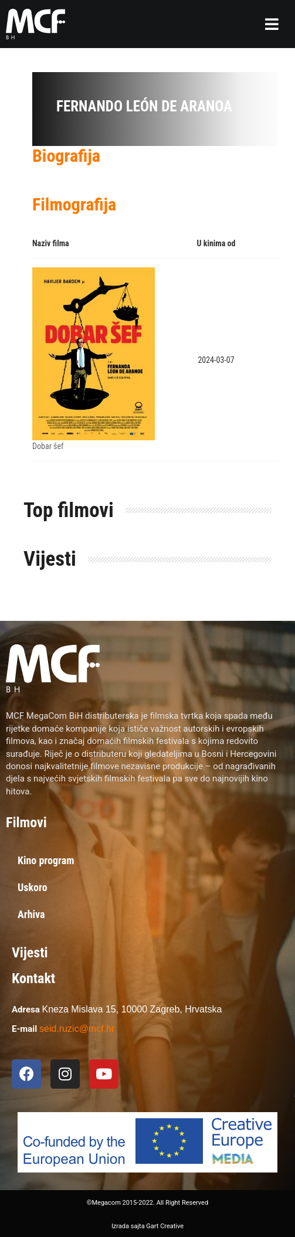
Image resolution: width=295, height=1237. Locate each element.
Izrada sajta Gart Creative (147, 1226)
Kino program (46, 860)
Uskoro (33, 887)
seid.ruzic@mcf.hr (76, 1029)
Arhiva (31, 914)
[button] (272, 24)
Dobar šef (47, 446)
